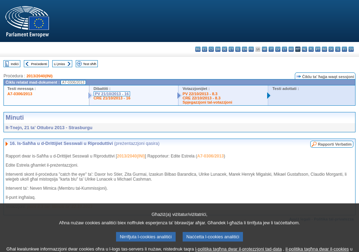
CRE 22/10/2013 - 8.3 (202, 98)
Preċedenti (39, 64)
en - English (244, 49)
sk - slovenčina (331, 49)
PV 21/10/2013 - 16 (112, 94)
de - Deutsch (224, 49)
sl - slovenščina (337, 49)
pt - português (317, 49)
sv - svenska (351, 49)
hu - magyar (291, 49)
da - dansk (218, 49)
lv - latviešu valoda (277, 49)
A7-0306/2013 (19, 94)
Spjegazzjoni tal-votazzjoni (207, 102)
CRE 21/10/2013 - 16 (112, 98)
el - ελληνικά (238, 49)
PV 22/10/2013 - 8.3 (200, 94)
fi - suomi (344, 49)
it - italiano (271, 49)
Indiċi (15, 64)
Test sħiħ (89, 64)
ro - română (324, 49)
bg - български (198, 49)
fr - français (251, 49)
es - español (204, 49)
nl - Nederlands (304, 49)
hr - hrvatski (264, 49)
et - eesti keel (231, 49)
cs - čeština (211, 49)
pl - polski (311, 49)
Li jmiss (59, 64)
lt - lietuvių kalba (284, 49)
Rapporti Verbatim (335, 144)
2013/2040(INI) (39, 76)
